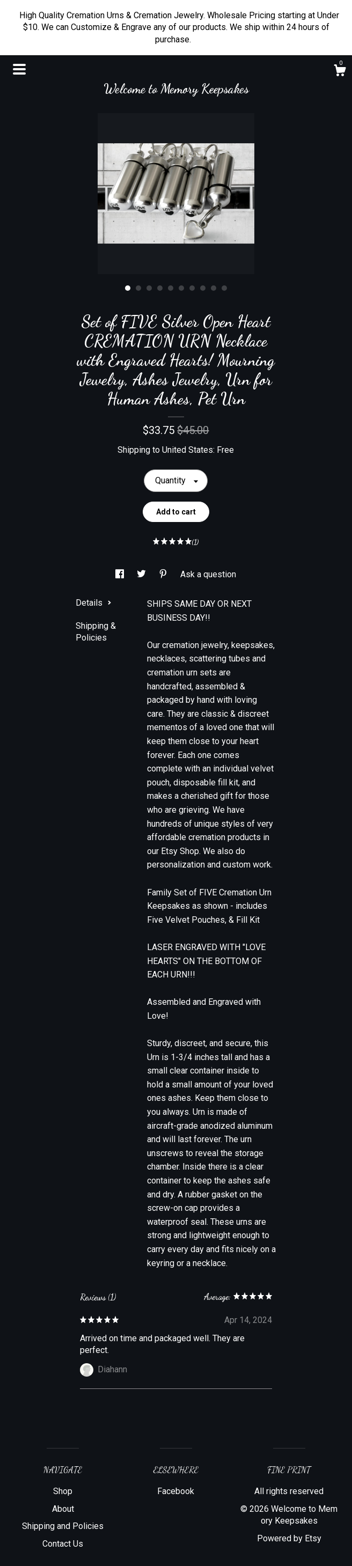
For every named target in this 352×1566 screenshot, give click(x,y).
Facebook (175, 1491)
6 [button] (181, 288)
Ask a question (208, 574)
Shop (62, 1491)
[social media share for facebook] (120, 574)
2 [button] (138, 288)
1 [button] (127, 288)
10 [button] (224, 288)
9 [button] (213, 288)
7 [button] (192, 288)
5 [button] (170, 288)
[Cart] (340, 72)
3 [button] (149, 288)
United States (187, 450)
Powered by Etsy (289, 1538)
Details (94, 603)
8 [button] (203, 288)
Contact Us (62, 1544)
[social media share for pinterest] (164, 574)
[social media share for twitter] (142, 574)
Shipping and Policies (63, 1526)
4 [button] (160, 288)
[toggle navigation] (19, 69)
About (63, 1509)
